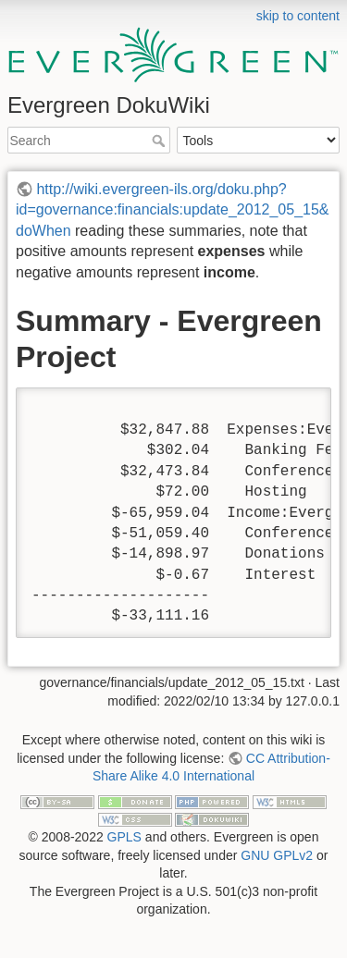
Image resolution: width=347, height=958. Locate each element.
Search (160, 140)
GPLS (124, 836)
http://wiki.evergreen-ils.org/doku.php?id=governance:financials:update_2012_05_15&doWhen (172, 210)
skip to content (298, 15)
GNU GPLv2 (277, 855)
